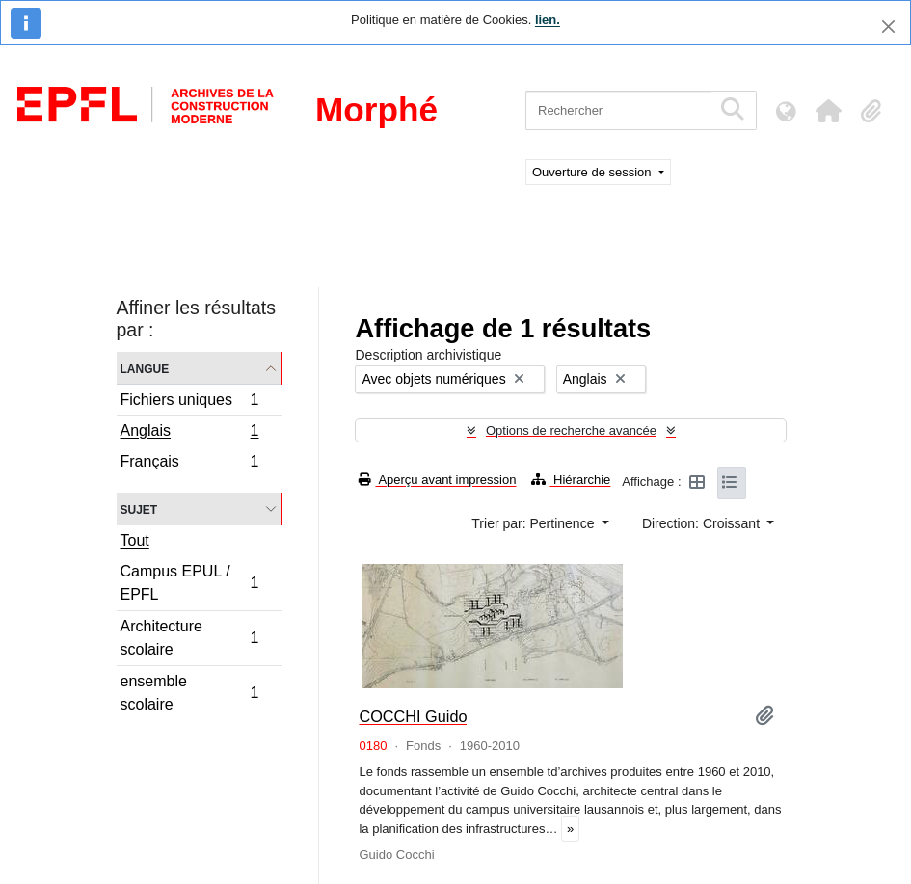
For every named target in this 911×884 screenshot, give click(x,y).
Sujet (139, 508)
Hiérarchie (570, 479)
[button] (828, 111)
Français (189, 463)
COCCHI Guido (413, 716)
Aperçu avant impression (437, 479)
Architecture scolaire (189, 637)
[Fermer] (888, 26)
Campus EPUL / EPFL (189, 583)
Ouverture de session (593, 172)
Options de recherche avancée (571, 430)
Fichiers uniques (189, 402)
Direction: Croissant (703, 523)
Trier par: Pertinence (534, 523)
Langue (145, 368)
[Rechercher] (618, 110)
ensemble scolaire (189, 692)
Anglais (189, 432)
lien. (547, 20)
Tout (135, 540)
